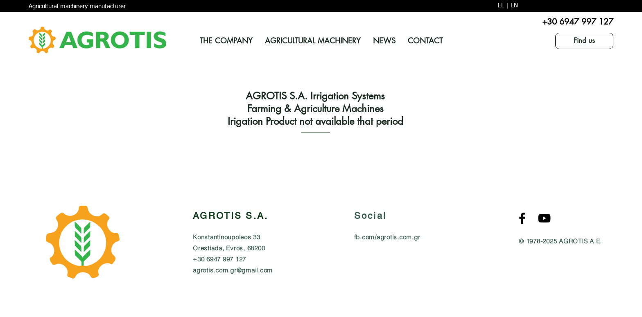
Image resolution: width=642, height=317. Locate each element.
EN (514, 5)
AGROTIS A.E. (580, 241)
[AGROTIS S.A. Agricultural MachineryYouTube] (544, 218)
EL (501, 5)
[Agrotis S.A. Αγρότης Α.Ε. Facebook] (522, 218)
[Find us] (584, 41)
